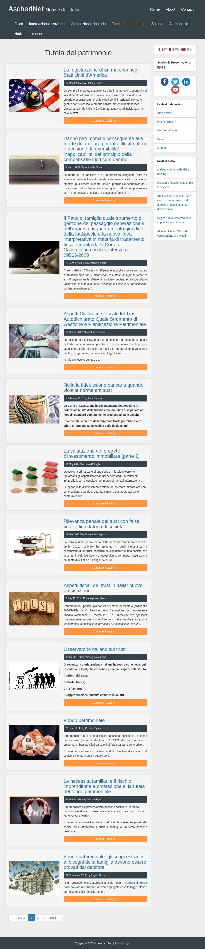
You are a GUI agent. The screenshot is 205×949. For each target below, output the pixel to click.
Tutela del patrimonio (128, 24)
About (170, 9)
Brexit (161, 139)
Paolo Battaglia (92, 464)
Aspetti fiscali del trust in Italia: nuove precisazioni (103, 588)
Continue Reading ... (105, 120)
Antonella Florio (93, 167)
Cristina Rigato (93, 728)
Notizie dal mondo (28, 34)
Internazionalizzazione (47, 24)
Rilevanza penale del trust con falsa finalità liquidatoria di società (102, 523)
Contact (187, 9)
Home (155, 9)
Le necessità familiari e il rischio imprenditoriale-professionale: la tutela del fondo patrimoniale (104, 786)
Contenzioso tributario (88, 24)
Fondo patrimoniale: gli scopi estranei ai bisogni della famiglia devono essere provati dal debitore (105, 862)
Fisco (18, 24)
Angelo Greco (98, 875)
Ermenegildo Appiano (95, 534)
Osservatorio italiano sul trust (95, 649)
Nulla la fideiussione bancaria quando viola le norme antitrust (104, 387)
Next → (55, 917)
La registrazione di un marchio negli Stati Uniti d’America (102, 72)
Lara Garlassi (95, 398)
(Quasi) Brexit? (166, 121)
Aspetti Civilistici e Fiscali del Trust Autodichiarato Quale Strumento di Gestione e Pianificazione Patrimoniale (105, 319)
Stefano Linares (95, 83)
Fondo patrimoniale (84, 720)
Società (157, 24)
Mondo (161, 147)
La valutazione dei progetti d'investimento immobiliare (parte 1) (102, 453)
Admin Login (122, 943)
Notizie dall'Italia (167, 130)
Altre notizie (178, 24)
